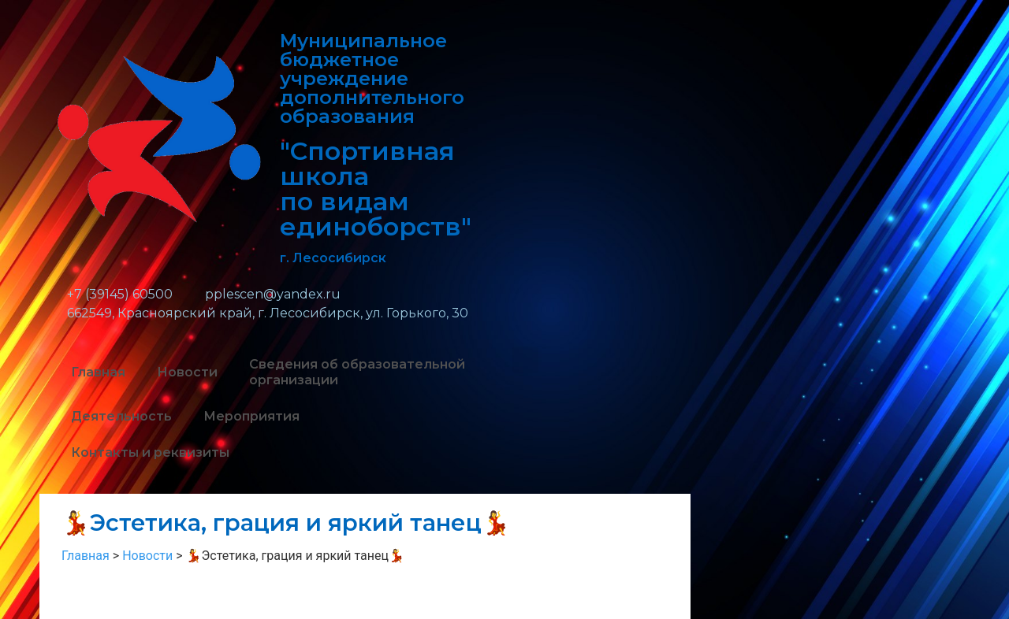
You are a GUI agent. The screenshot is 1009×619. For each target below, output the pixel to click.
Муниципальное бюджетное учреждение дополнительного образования (372, 78)
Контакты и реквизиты (150, 452)
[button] (525, 360)
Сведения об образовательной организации (357, 372)
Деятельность (121, 416)
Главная (98, 372)
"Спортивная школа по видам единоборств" (375, 188)
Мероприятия (251, 416)
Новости (187, 372)
